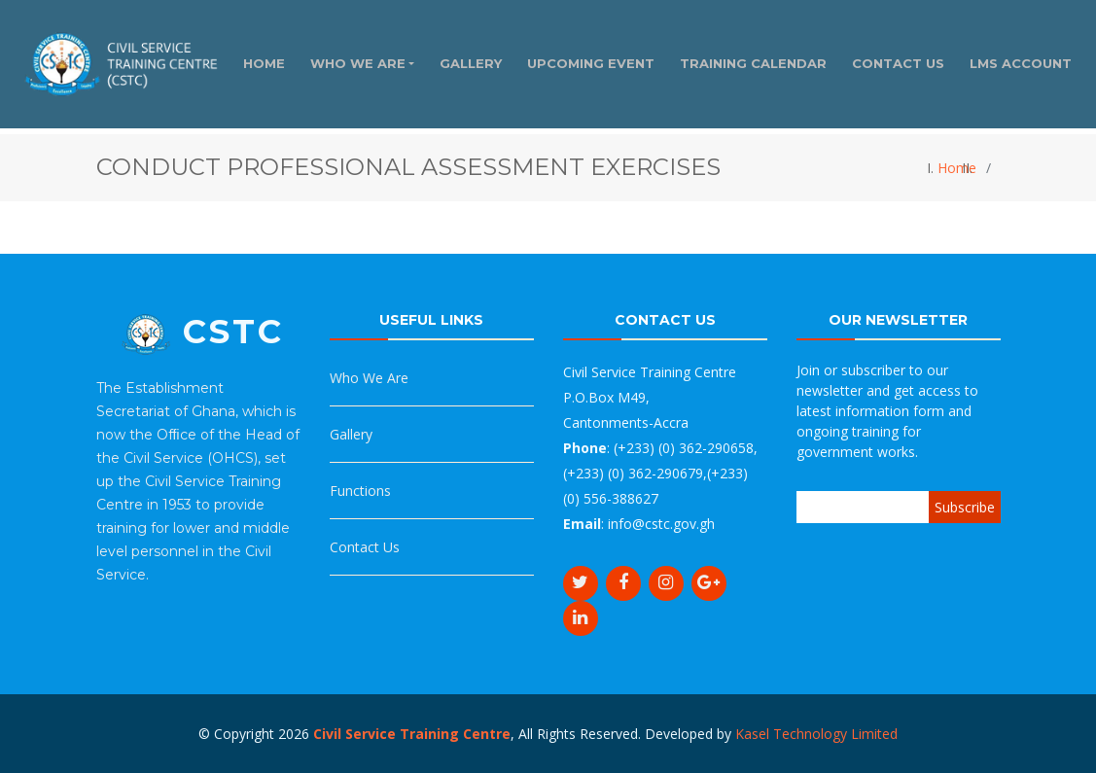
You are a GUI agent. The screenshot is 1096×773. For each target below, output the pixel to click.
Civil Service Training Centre (412, 733)
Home (956, 167)
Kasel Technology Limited (816, 733)
